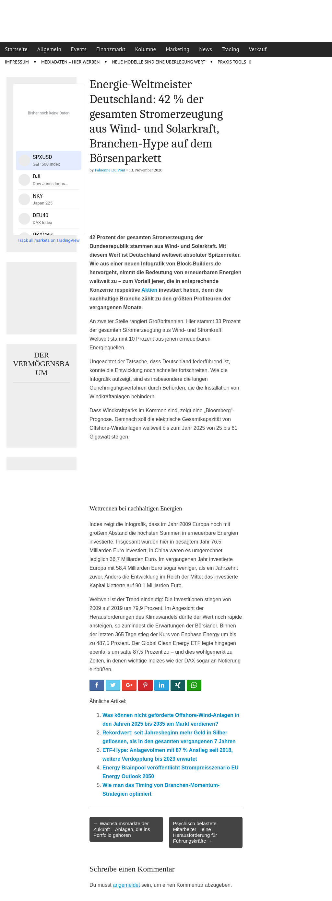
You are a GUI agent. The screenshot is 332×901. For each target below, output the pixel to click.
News (205, 49)
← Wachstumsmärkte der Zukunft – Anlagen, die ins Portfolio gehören (121, 829)
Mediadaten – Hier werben (70, 62)
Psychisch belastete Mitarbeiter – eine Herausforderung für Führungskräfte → (195, 832)
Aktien (149, 290)
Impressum (17, 62)
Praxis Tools (232, 62)
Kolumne (145, 49)
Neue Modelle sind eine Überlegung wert (158, 62)
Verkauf (258, 49)
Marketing (177, 49)
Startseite (16, 49)
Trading (230, 49)
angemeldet (126, 885)
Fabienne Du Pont (110, 170)
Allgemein (49, 49)
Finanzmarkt (110, 49)
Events (79, 49)
